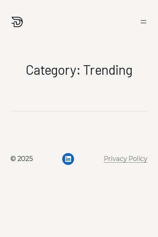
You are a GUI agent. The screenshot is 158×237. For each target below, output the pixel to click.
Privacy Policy (125, 159)
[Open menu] (143, 22)
